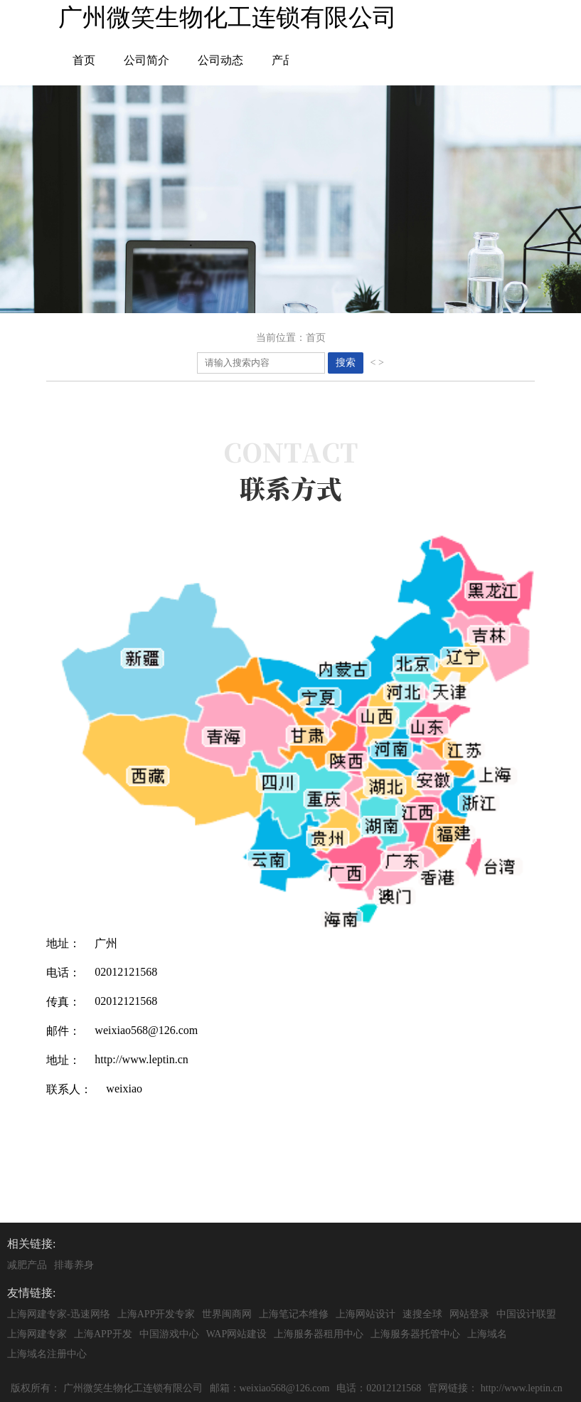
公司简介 (146, 60)
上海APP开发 (103, 1334)
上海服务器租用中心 (318, 1334)
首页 (84, 60)
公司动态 (220, 60)
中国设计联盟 (526, 1314)
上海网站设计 (365, 1314)
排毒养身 (74, 1265)
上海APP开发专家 (156, 1314)
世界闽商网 (227, 1314)
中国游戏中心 (169, 1334)
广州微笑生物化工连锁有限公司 (133, 1388)
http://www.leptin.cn (522, 1388)
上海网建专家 (37, 1334)
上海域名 (487, 1334)
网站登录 (469, 1314)
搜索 (346, 362)
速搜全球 (422, 1314)
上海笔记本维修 (294, 1314)
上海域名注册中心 (47, 1354)
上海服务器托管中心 (415, 1334)
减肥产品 (27, 1265)
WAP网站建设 (236, 1334)
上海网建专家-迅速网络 (58, 1314)
